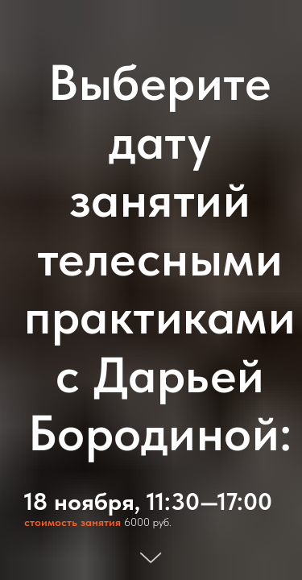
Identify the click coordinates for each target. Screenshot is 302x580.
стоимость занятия (72, 522)
